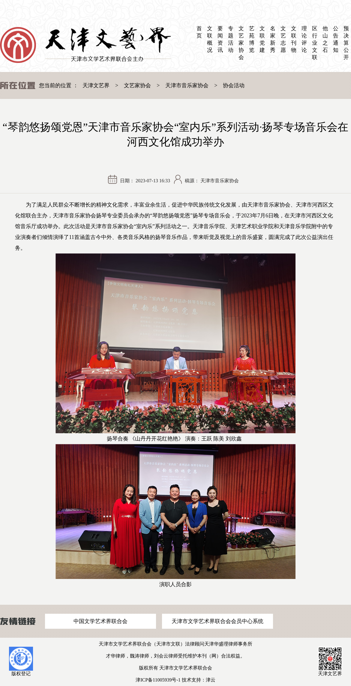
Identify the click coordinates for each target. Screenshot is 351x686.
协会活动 (233, 85)
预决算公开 (346, 42)
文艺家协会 (241, 42)
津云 (210, 679)
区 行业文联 (314, 42)
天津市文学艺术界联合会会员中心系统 (217, 621)
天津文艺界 (96, 85)
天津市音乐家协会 (186, 85)
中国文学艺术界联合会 (101, 621)
